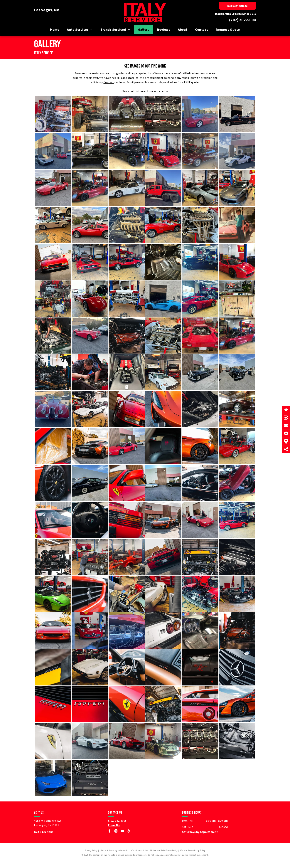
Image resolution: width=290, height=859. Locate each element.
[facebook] (109, 831)
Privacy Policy (91, 850)
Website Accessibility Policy (192, 850)
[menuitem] (54, 29)
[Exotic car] (200, 114)
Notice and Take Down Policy (164, 850)
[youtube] (122, 831)
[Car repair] (53, 114)
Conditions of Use (139, 850)
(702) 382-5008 (242, 19)
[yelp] (129, 831)
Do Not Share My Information (115, 850)
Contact (109, 82)
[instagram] (116, 831)
